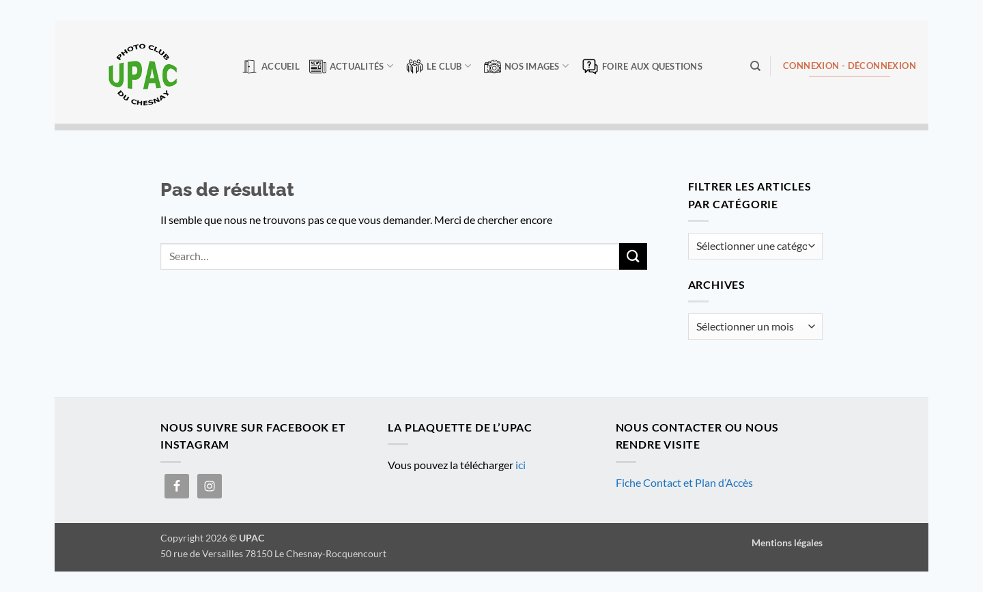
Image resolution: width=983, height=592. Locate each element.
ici (520, 464)
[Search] (755, 66)
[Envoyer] (632, 256)
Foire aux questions (642, 66)
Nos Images (526, 66)
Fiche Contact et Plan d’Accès (684, 482)
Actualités (351, 66)
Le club (438, 66)
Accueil (270, 66)
